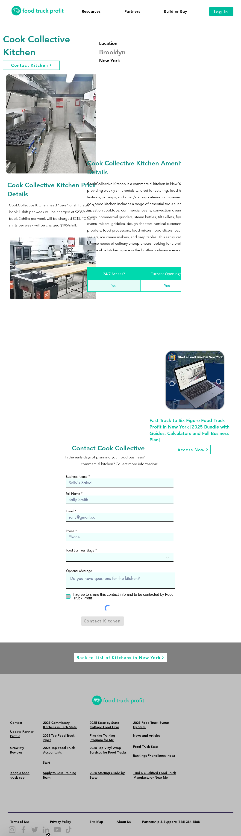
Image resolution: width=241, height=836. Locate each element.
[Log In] (221, 11)
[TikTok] (68, 829)
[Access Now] (193, 449)
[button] (91, 11)
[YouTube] (57, 829)
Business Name (76, 476)
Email (69, 511)
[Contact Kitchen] (31, 65)
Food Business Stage (80, 550)
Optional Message (79, 570)
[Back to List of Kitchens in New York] (120, 657)
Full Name (73, 493)
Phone (70, 531)
